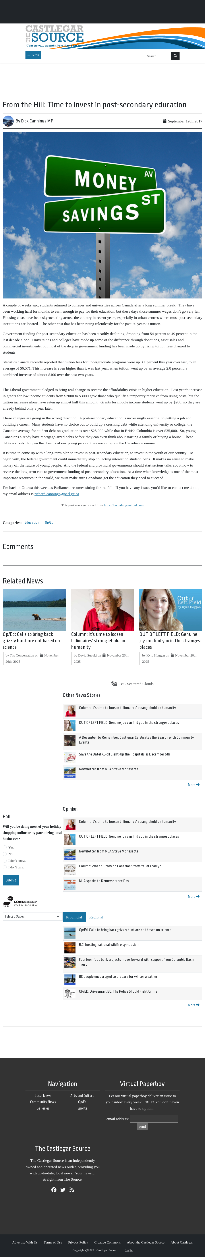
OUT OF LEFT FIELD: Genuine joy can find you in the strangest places (170, 640)
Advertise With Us (25, 1242)
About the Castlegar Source (145, 1242)
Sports (82, 1108)
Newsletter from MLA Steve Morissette (108, 769)
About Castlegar (182, 1242)
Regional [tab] (96, 917)
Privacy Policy (78, 1242)
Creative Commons (107, 1242)
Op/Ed (49, 522)
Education (32, 522)
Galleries (43, 1108)
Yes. (11, 847)
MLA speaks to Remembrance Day (104, 881)
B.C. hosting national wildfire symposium (109, 945)
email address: (117, 1119)
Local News (43, 1096)
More (193, 785)
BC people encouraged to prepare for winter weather (118, 976)
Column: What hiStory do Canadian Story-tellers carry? (120, 866)
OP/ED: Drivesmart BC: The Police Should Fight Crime (118, 991)
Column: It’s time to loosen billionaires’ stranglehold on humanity (98, 640)
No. (10, 854)
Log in (129, 1250)
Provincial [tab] (74, 917)
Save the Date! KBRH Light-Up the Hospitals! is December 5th (124, 754)
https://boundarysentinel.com (123, 505)
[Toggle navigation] (33, 55)
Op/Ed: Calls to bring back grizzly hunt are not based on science (31, 640)
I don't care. (16, 867)
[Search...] (158, 56)
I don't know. (17, 860)
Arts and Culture (82, 1096)
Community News (43, 1102)
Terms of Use (53, 1242)
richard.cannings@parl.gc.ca (57, 494)
